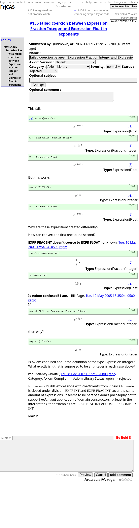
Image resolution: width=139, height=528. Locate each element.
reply (63, 251)
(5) (130, 219)
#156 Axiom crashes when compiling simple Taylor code (91, 12)
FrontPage (10, 46)
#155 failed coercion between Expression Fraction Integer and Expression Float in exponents (15, 69)
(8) (130, 326)
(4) (130, 199)
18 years (132, 14)
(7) (130, 289)
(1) (31, 120)
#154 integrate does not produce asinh (40, 12)
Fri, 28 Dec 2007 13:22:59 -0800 (84, 381)
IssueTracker (64, 6)
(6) (130, 268)
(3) (130, 168)
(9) (130, 356)
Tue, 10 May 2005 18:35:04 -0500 (110, 302)
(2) (130, 148)
